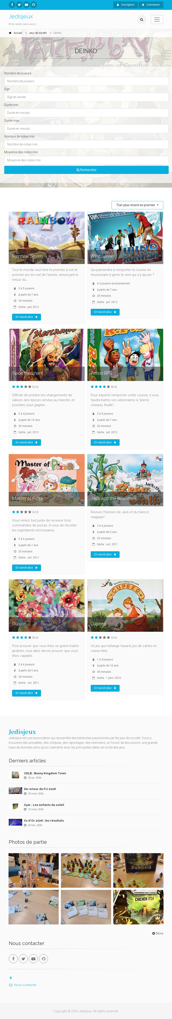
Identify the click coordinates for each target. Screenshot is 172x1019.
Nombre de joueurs (17, 73)
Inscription (125, 4)
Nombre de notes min (19, 136)
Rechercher (87, 170)
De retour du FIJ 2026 (40, 789)
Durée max (11, 120)
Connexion (151, 4)
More (157, 933)
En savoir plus (26, 316)
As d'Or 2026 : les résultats (44, 820)
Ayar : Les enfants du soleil (44, 805)
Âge (7, 89)
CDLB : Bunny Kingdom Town (45, 773)
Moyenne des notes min (21, 152)
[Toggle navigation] (157, 19)
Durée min (11, 105)
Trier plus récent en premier (136, 205)
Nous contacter (23, 985)
